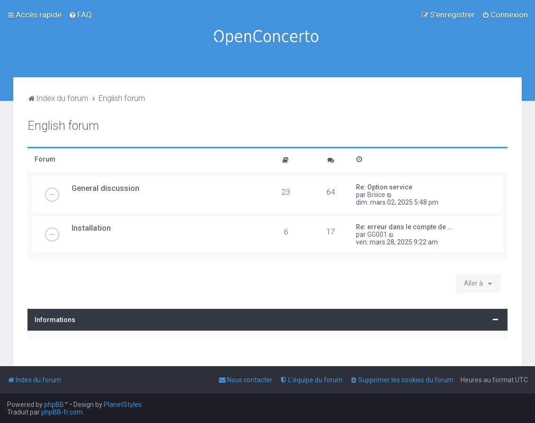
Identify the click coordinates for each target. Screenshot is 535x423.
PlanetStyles (123, 404)
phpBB (54, 404)
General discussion (105, 188)
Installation (91, 228)
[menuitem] (80, 14)
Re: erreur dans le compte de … (404, 227)
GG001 (377, 234)
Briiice (376, 194)
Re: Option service (384, 187)
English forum (63, 126)
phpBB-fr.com (62, 412)
